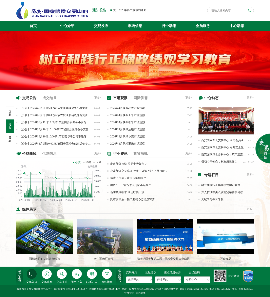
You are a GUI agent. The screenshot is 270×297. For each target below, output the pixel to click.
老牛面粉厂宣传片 (105, 258)
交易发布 (101, 26)
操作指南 (106, 276)
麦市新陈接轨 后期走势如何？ (128, 163)
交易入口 (31, 276)
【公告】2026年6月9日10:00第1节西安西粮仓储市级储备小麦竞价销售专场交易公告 (70, 143)
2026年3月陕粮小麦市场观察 (127, 136)
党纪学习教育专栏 (212, 199)
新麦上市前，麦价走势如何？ (128, 178)
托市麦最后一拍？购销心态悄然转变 (132, 199)
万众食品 (225, 258)
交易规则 (131, 272)
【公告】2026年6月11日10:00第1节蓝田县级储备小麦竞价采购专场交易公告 (65, 122)
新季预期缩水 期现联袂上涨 (127, 192)
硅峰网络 (141, 293)
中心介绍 (67, 26)
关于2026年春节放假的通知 (129, 10)
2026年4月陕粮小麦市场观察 (127, 108)
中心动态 (237, 26)
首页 (33, 26)
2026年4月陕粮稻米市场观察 (127, 122)
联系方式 (91, 276)
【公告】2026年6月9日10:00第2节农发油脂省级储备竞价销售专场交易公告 (64, 115)
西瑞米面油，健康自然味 (44, 258)
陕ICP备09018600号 (78, 289)
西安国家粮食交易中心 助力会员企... (223, 140)
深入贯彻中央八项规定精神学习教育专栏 (226, 192)
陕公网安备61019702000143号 (104, 289)
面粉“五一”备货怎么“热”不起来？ (130, 185)
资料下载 (76, 276)
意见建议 (150, 272)
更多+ (97, 97)
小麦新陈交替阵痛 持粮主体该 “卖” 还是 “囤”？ (139, 170)
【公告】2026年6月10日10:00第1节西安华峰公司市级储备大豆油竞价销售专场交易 (69, 136)
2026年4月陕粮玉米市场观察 (127, 115)
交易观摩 (46, 276)
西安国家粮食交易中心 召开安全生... (223, 147)
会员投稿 (194, 272)
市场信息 (135, 26)
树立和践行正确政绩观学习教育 (220, 185)
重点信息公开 (172, 272)
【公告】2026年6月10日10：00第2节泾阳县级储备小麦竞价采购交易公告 (63, 129)
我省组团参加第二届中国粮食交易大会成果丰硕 (166, 258)
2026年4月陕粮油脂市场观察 (127, 129)
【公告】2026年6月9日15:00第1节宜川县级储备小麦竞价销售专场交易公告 (64, 108)
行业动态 (169, 26)
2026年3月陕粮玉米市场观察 (127, 143)
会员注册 (61, 276)
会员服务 (203, 26)
